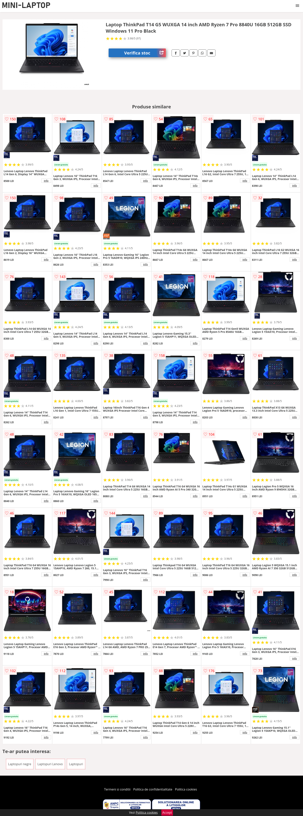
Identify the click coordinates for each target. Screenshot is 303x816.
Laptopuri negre (19, 764)
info (46, 180)
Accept (167, 812)
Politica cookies (186, 789)
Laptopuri (76, 764)
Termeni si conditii (117, 789)
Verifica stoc (145, 52)
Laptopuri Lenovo (50, 764)
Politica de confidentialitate (152, 789)
